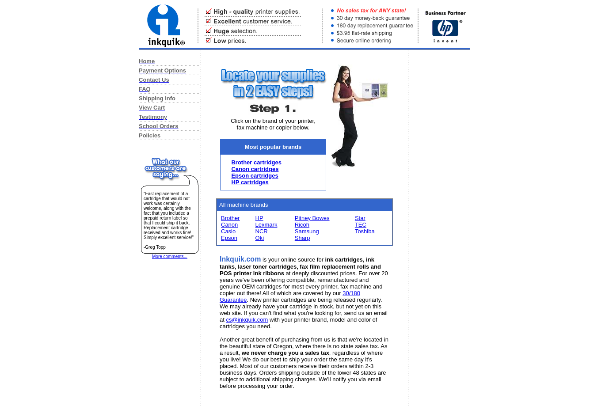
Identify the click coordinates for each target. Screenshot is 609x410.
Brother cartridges (256, 162)
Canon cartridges (254, 169)
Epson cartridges (254, 175)
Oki (259, 238)
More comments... (169, 256)
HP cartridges (249, 182)
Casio (228, 231)
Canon (229, 224)
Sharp (302, 238)
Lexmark (266, 224)
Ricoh (302, 224)
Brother (230, 218)
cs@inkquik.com (247, 319)
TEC (360, 224)
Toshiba (365, 231)
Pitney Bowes (312, 218)
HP (259, 218)
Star (360, 218)
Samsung (307, 231)
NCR (261, 231)
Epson (229, 238)
